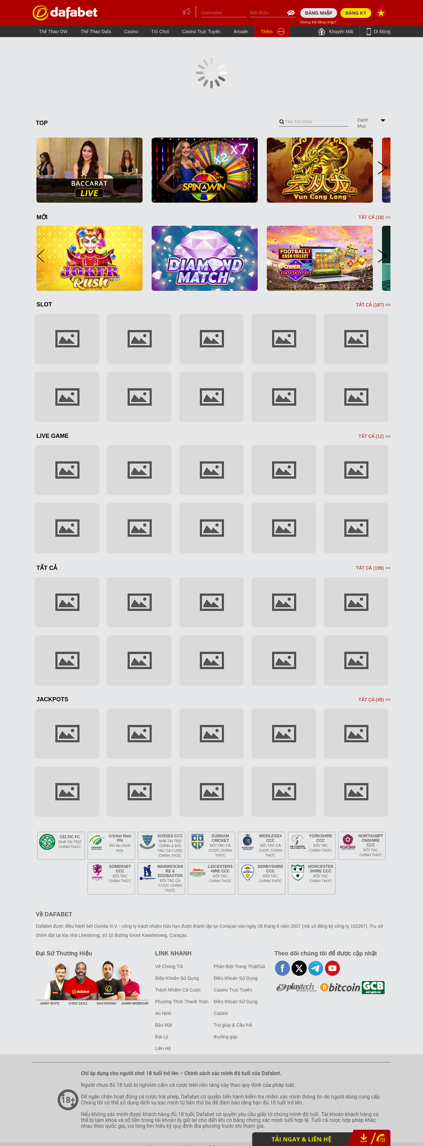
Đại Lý (161, 1036)
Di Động (381, 31)
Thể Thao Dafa (96, 31)
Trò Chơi (160, 31)
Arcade (240, 31)
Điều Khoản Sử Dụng (177, 978)
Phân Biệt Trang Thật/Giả (239, 966)
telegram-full (315, 968)
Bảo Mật (163, 1025)
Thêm (267, 31)
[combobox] (313, 122)
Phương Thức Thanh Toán (182, 1001)
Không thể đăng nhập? (318, 22)
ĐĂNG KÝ (355, 13)
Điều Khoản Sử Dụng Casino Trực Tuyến (235, 984)
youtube (332, 968)
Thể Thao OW (53, 31)
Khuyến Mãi (340, 31)
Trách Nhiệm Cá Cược (178, 989)
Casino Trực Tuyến (201, 31)
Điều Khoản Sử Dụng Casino (235, 1007)
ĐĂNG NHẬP (319, 13)
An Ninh (163, 1013)
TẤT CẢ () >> (374, 217)
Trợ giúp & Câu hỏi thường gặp (233, 1030)
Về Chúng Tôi (169, 966)
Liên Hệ (163, 1048)
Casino (131, 31)
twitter (299, 968)
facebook (282, 968)
